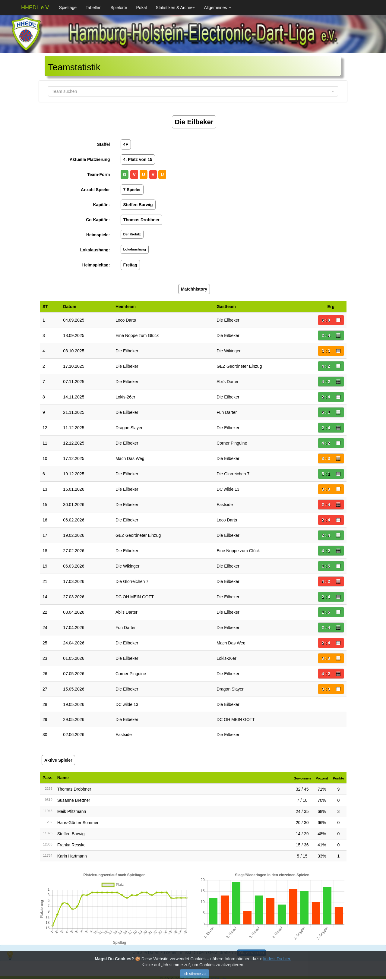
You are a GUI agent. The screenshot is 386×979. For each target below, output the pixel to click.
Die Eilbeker (228, 320)
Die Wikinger (228, 350)
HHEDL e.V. (35, 8)
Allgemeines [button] (217, 7)
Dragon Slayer (129, 427)
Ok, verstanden (251, 953)
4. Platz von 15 (137, 159)
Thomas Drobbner (74, 789)
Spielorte (118, 7)
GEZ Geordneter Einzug (239, 366)
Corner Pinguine (232, 443)
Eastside (225, 504)
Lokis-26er (125, 397)
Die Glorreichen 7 (233, 473)
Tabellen (93, 7)
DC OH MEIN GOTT (134, 596)
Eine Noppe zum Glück (137, 335)
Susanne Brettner (73, 800)
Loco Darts (125, 320)
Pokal (141, 7)
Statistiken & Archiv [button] (175, 7)
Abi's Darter (228, 381)
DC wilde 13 (228, 489)
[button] (193, 91)
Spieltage (68, 7)
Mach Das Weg (129, 458)
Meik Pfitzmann (71, 811)
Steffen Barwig (71, 833)
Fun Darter (227, 412)
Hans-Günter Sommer (78, 822)
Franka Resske (71, 844)
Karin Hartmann (72, 856)
